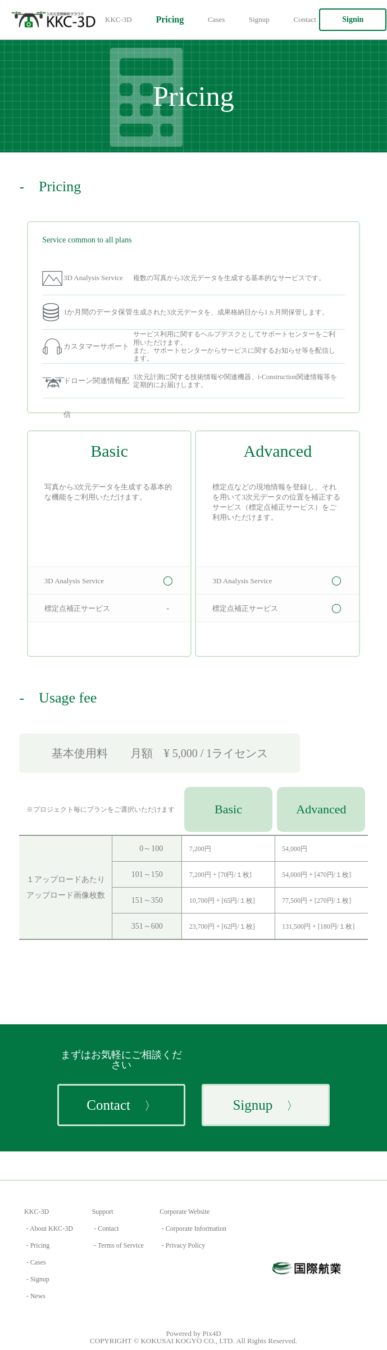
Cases (216, 19)
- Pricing (38, 1245)
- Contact (106, 1228)
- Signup (37, 1279)
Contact (305, 19)
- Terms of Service (119, 1245)
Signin (352, 19)
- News (35, 1296)
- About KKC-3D (49, 1228)
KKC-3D (118, 19)
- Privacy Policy (183, 1245)
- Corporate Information (194, 1228)
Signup (259, 19)
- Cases (36, 1262)
